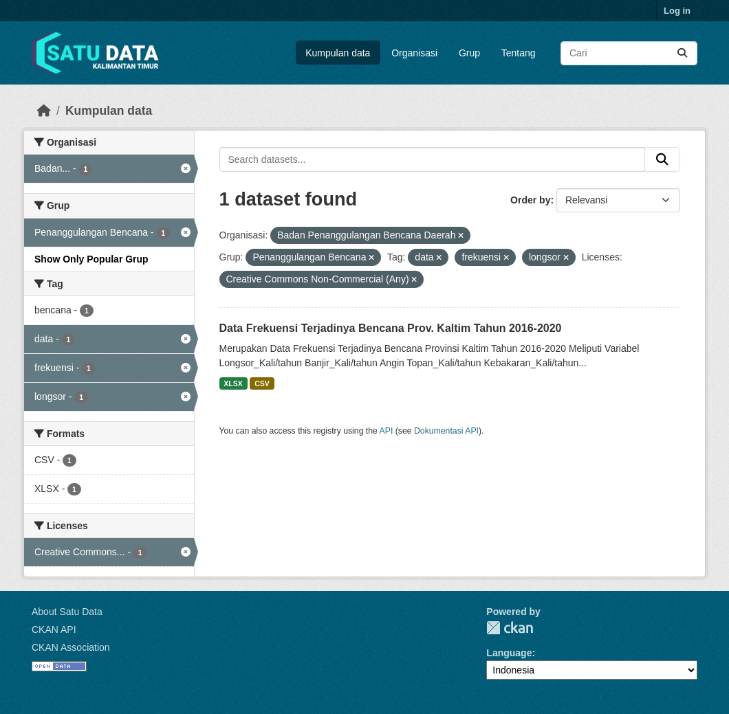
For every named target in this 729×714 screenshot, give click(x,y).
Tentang (518, 52)
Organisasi (414, 52)
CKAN (509, 628)
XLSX (233, 383)
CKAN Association (71, 647)
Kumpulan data (337, 52)
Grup (469, 52)
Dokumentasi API (446, 431)
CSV (262, 383)
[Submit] (682, 53)
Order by (530, 199)
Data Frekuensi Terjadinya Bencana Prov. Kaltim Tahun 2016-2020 (390, 328)
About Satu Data (67, 611)
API (386, 431)
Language (509, 652)
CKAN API (54, 629)
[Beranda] (44, 111)
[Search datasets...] (629, 53)
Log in (677, 10)
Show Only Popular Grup (91, 259)
